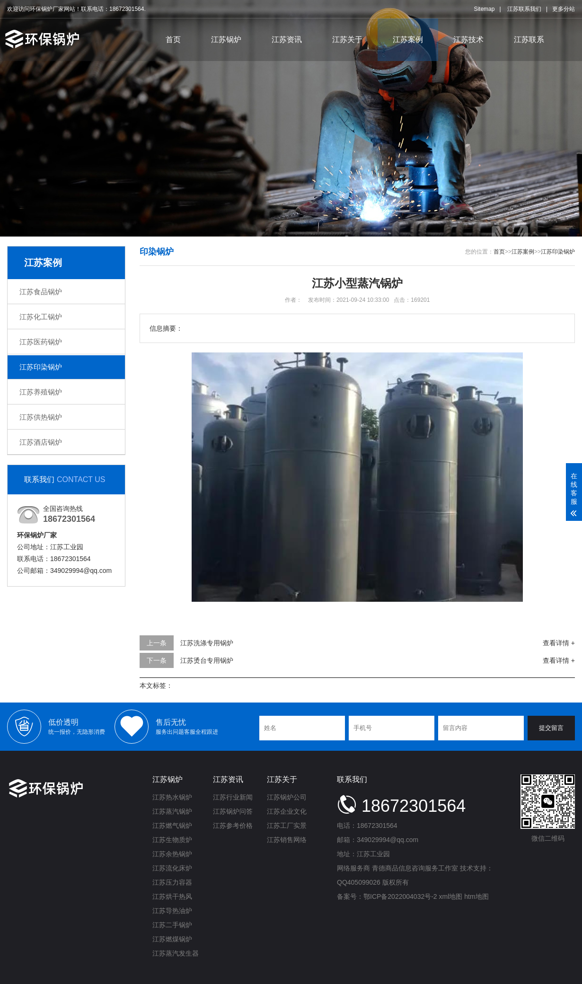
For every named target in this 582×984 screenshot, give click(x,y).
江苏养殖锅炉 (40, 392)
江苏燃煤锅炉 (172, 939)
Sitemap (484, 9)
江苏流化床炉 (172, 868)
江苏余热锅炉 (172, 854)
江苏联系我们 (524, 9)
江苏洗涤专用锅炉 (206, 643)
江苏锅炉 (226, 39)
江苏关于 (347, 39)
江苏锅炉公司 (287, 797)
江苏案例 (408, 39)
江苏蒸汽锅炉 (172, 811)
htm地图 (476, 896)
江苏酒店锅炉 (40, 442)
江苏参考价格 (233, 825)
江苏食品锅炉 (40, 292)
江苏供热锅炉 (40, 417)
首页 (173, 39)
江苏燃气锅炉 (172, 825)
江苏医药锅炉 (40, 342)
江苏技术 (468, 39)
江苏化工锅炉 (40, 317)
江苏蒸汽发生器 (175, 953)
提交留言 (551, 727)
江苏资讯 (287, 39)
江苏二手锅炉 (172, 925)
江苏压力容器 (172, 882)
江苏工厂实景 (287, 825)
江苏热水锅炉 (172, 797)
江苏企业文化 (287, 811)
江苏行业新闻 (233, 797)
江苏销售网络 (287, 839)
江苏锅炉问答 (233, 811)
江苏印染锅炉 (40, 367)
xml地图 (451, 896)
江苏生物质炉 (172, 839)
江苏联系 (529, 39)
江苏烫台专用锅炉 (206, 660)
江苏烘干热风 (172, 896)
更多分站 (563, 9)
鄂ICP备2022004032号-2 (400, 896)
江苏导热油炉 (172, 910)
